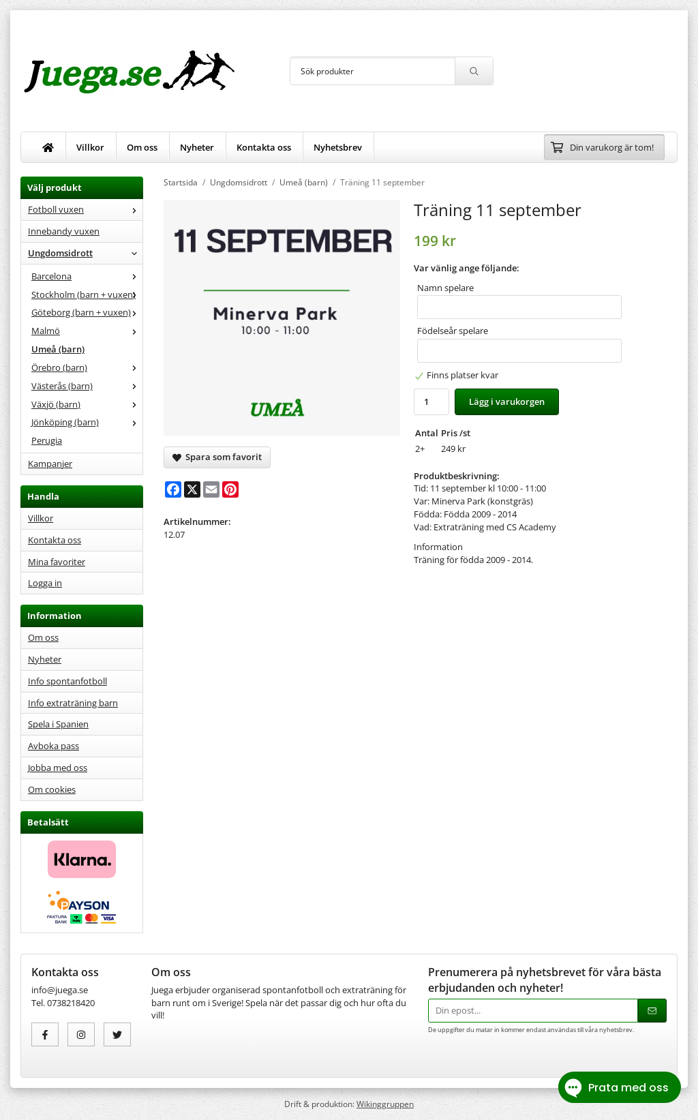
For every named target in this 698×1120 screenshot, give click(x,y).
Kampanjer (50, 463)
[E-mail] (211, 489)
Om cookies (52, 789)
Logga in (45, 583)
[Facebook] (173, 489)
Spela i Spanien (58, 724)
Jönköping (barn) (86, 422)
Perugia (46, 440)
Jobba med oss (57, 767)
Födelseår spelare (452, 330)
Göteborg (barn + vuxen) (86, 312)
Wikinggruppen (385, 1103)
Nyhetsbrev (338, 147)
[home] (48, 147)
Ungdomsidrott (85, 253)
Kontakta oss (264, 147)
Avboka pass (53, 746)
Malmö (86, 330)
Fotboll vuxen (85, 209)
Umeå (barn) (58, 349)
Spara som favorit (217, 457)
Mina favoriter (56, 562)
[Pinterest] (230, 489)
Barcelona (86, 276)
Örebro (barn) (86, 367)
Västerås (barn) (86, 386)
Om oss (142, 147)
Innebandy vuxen (64, 231)
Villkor (90, 147)
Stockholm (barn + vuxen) (86, 294)
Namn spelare (445, 288)
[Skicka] (652, 1011)
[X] (192, 489)
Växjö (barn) (86, 404)
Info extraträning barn (73, 703)
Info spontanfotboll (67, 681)
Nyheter (197, 147)
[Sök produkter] (372, 71)
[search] (474, 71)
